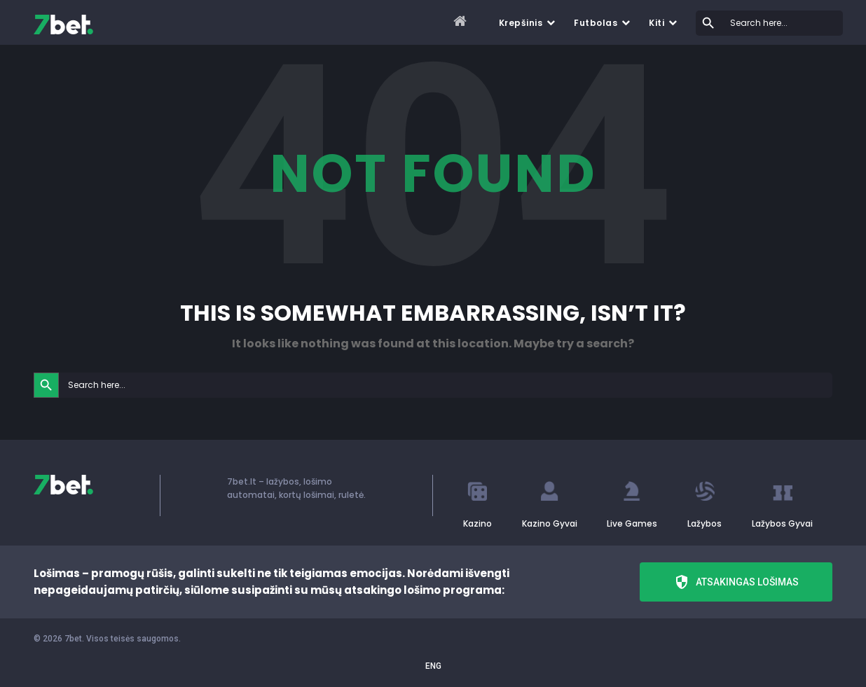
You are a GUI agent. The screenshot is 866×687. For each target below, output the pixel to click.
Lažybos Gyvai (782, 523)
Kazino (477, 523)
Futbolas (595, 23)
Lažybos (704, 523)
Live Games (632, 523)
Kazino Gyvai (549, 523)
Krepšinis (521, 23)
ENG (433, 666)
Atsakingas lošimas (736, 582)
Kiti (656, 23)
